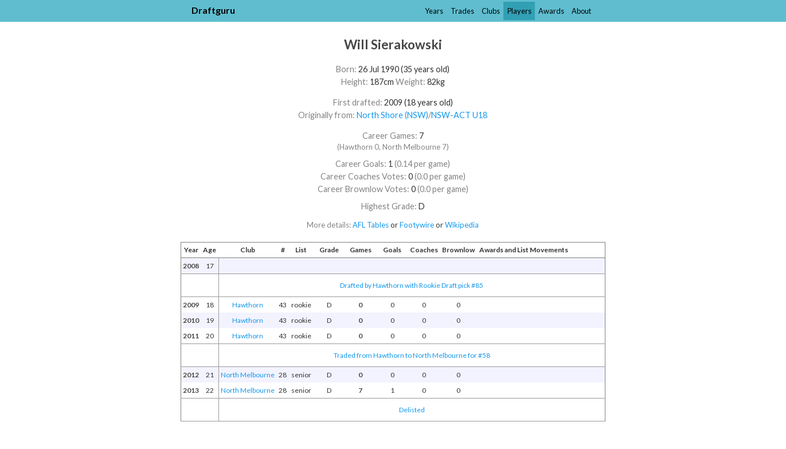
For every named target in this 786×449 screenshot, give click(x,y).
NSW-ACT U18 (459, 115)
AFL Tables (371, 224)
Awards (551, 10)
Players (519, 10)
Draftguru (213, 10)
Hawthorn (247, 304)
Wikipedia (462, 224)
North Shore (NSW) (392, 115)
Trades (462, 10)
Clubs (491, 10)
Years (434, 10)
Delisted (412, 409)
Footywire (417, 224)
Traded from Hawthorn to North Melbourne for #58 (412, 355)
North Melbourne (248, 374)
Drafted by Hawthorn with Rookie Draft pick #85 (411, 285)
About (581, 10)
